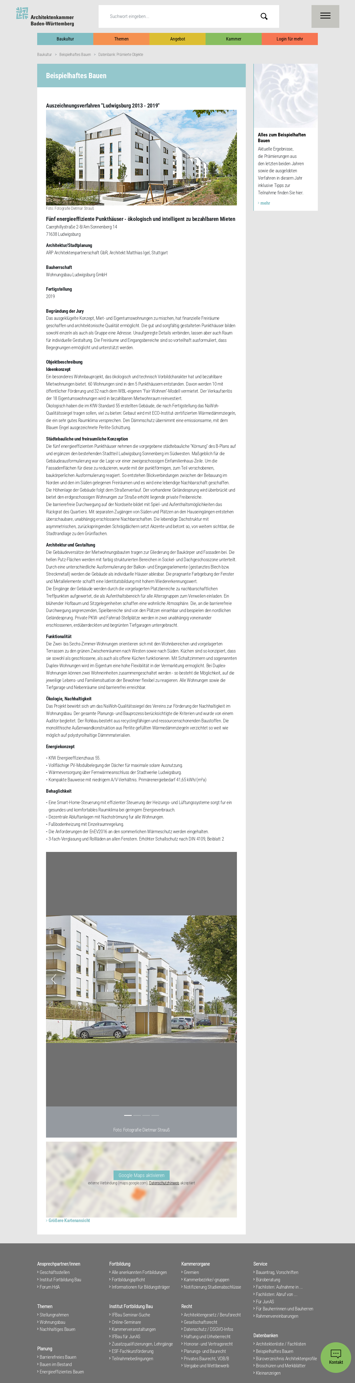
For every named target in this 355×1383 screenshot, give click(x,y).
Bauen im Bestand (56, 1364)
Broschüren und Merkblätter (280, 1366)
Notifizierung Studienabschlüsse (212, 1287)
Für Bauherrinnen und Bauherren (284, 1309)
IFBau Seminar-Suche (131, 1315)
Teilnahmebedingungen (132, 1358)
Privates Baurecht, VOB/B (206, 1358)
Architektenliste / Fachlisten (281, 1344)
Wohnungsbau (52, 1322)
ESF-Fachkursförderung (132, 1351)
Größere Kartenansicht (69, 1220)
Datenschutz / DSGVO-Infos (208, 1329)
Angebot (177, 38)
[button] (53, 979)
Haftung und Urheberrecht (207, 1336)
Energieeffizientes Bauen (62, 1372)
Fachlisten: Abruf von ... (277, 1294)
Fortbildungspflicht (128, 1280)
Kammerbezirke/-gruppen (206, 1280)
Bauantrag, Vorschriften (277, 1272)
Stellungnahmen (54, 1315)
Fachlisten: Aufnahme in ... (279, 1287)
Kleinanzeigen (268, 1373)
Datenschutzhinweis (164, 1183)
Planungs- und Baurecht (205, 1351)
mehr (265, 203)
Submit (268, 16)
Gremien (191, 1272)
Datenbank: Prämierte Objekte (120, 54)
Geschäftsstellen (55, 1272)
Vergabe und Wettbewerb (206, 1366)
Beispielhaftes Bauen (75, 54)
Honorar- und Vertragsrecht (208, 1344)
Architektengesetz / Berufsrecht (212, 1315)
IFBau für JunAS (126, 1336)
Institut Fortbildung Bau (60, 1280)
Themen (121, 38)
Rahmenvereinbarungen (277, 1316)
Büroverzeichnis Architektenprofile (286, 1358)
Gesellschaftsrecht (200, 1322)
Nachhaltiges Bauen (57, 1329)
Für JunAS (265, 1302)
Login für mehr (290, 38)
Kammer (233, 38)
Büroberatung (268, 1280)
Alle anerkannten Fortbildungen (139, 1272)
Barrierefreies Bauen (58, 1357)
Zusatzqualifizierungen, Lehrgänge (142, 1344)
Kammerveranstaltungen (134, 1329)
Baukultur (65, 38)
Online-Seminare (126, 1322)
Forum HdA (50, 1287)
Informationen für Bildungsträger (141, 1287)
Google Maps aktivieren (142, 1175)
